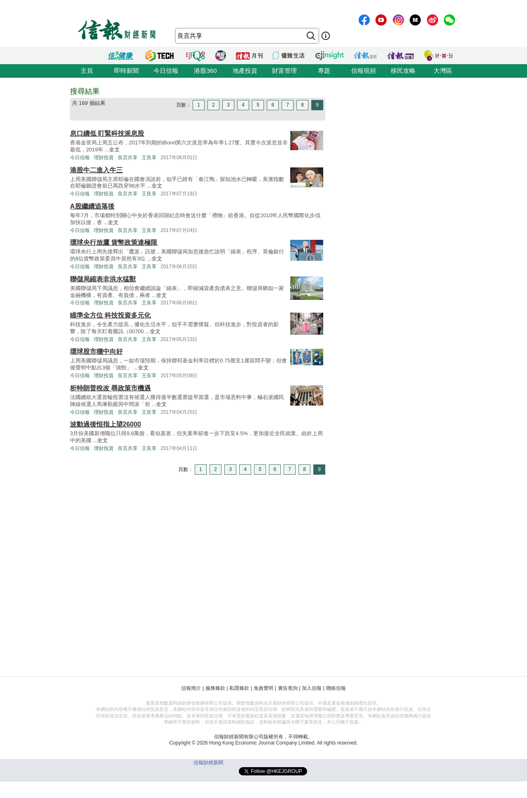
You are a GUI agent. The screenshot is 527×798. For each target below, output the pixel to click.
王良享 (149, 157)
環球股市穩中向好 (96, 351)
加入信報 (312, 688)
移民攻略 (403, 70)
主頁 (87, 70)
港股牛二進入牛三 (96, 170)
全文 (114, 149)
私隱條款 (239, 688)
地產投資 (245, 70)
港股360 (205, 70)
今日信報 (166, 70)
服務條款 (215, 688)
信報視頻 (363, 70)
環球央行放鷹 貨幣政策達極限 (113, 242)
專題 (324, 70)
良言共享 (128, 157)
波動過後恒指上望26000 (105, 424)
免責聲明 (263, 688)
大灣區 (443, 70)
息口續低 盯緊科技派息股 (107, 133)
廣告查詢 (288, 688)
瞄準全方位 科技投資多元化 (110, 315)
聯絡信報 (336, 688)
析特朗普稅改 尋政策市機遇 (110, 388)
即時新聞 (126, 70)
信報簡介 (191, 688)
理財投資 (104, 157)
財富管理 (284, 70)
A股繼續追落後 (92, 206)
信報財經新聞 (208, 763)
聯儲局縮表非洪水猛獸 (103, 279)
